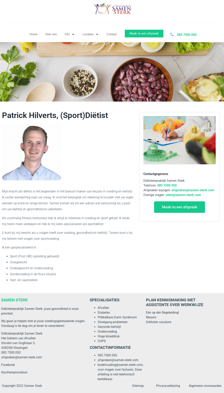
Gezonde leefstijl (109, 327)
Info (70, 34)
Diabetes (104, 312)
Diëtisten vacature (158, 322)
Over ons (51, 34)
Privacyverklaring (168, 386)
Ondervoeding (107, 331)
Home (33, 34)
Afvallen (103, 308)
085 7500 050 (107, 355)
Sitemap (138, 386)
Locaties (91, 34)
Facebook (8, 365)
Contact (112, 34)
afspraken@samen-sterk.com (21, 357)
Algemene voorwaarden (205, 386)
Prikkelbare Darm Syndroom (117, 317)
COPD (102, 341)
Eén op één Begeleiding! (162, 312)
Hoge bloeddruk (109, 336)
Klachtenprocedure (14, 372)
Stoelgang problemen (113, 322)
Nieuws (151, 317)
